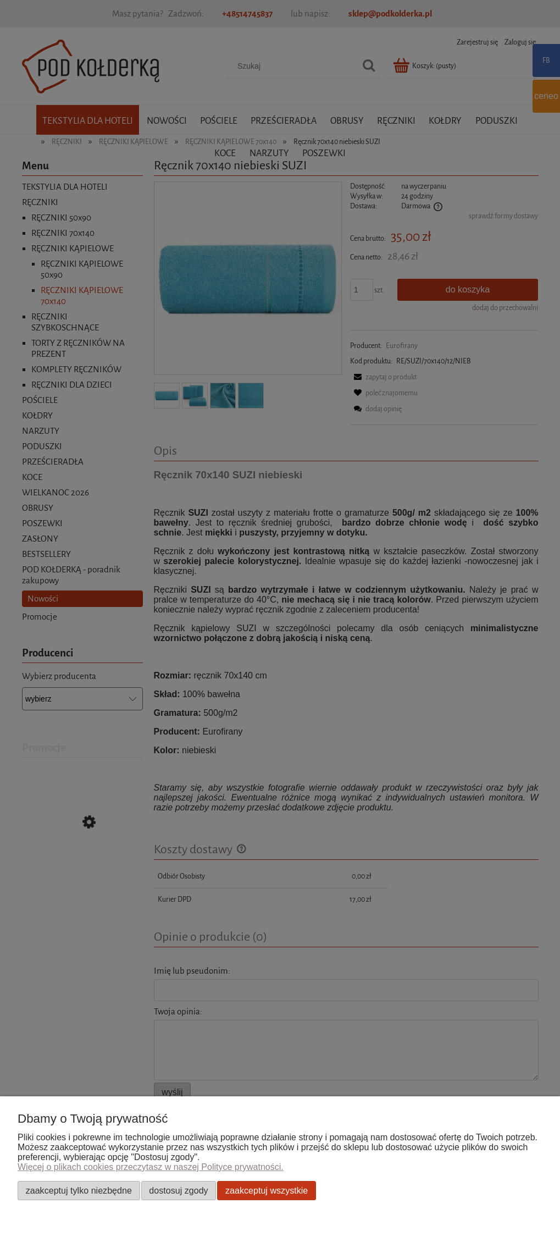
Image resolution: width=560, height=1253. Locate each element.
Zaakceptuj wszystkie (266, 1190)
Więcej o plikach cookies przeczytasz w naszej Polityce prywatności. (151, 1167)
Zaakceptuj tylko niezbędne (79, 1190)
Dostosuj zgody (178, 1190)
